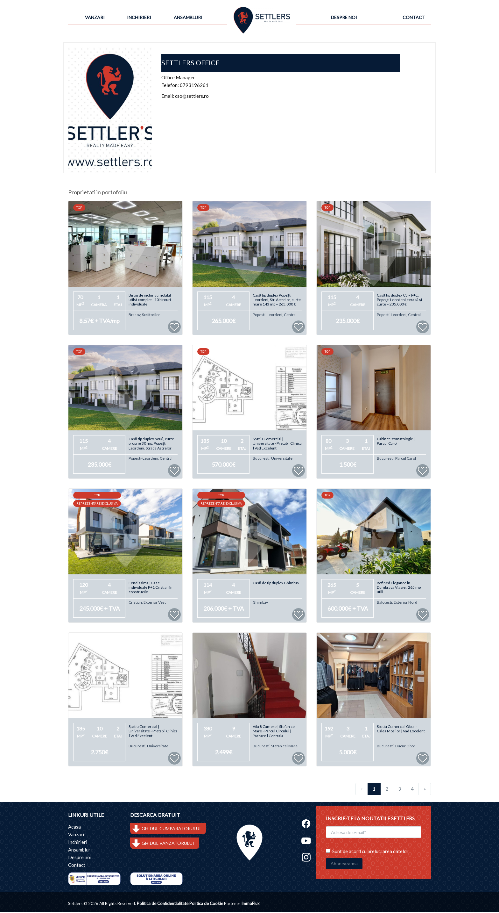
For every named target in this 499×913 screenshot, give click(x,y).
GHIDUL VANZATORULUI (168, 844)
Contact (414, 17)
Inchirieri (139, 17)
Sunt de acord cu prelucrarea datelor (367, 849)
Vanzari (95, 17)
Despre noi (344, 17)
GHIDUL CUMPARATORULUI (171, 829)
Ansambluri (188, 17)
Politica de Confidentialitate (162, 904)
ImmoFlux (250, 904)
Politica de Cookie (206, 904)
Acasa (74, 828)
